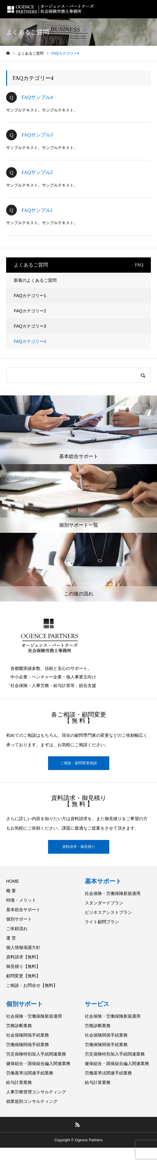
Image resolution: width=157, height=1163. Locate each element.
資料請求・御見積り (78, 847)
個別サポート (19, 919)
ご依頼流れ (17, 928)
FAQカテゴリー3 (30, 326)
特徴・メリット (21, 900)
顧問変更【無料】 (23, 975)
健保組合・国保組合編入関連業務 (38, 1063)
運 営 (11, 938)
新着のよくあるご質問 (35, 280)
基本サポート (103, 881)
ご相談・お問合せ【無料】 (32, 985)
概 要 (11, 890)
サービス (97, 1004)
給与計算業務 (19, 1082)
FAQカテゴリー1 (30, 295)
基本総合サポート (23, 909)
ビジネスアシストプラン (108, 912)
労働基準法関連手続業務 (29, 1072)
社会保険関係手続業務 (27, 1035)
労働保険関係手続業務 (27, 1044)
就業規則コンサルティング (32, 1101)
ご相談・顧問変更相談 (78, 763)
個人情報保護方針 (23, 947)
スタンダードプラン (104, 902)
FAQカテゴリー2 (30, 310)
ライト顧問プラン (102, 921)
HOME (12, 881)
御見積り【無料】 (23, 966)
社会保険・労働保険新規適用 (112, 893)
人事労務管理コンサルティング (36, 1091)
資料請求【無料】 (23, 956)
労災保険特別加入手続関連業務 (36, 1054)
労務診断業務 (19, 1025)
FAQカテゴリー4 (30, 341)
